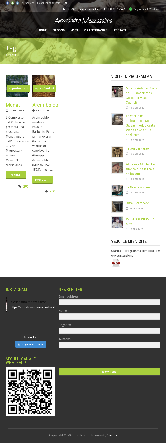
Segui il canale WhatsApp (147, 9)
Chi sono (58, 30)
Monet (13, 105)
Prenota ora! (14, 176)
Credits (112, 435)
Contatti (120, 30)
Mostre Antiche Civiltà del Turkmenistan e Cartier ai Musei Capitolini (142, 95)
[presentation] (82, 358)
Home (43, 30)
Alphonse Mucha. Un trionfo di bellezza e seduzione (140, 169)
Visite (74, 30)
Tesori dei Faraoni (138, 148)
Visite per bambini (96, 30)
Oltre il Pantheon (137, 203)
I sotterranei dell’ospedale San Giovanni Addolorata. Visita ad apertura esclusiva (141, 125)
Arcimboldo (45, 105)
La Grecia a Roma (138, 187)
